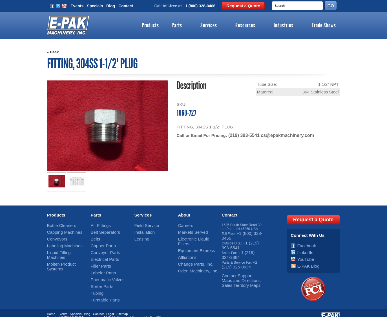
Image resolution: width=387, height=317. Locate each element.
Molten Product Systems (65, 255)
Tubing (96, 284)
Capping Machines (61, 231)
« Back (53, 52)
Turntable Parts (102, 290)
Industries (283, 25)
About (184, 215)
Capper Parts (101, 243)
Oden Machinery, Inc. (194, 261)
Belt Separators (102, 231)
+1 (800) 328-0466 (199, 6)
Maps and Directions (237, 272)
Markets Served (190, 231)
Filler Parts (99, 261)
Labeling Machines (61, 243)
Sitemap (122, 306)
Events (76, 6)
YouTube (304, 255)
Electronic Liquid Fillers (195, 237)
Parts (177, 25)
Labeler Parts (101, 266)
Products (150, 25)
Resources (245, 25)
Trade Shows (324, 25)
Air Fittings (99, 225)
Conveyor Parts (102, 249)
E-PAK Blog (306, 261)
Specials (95, 6)
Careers (184, 225)
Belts (94, 237)
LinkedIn (303, 249)
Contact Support (234, 268)
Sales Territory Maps (237, 276)
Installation (142, 231)
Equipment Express (192, 243)
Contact (125, 6)
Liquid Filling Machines (64, 249)
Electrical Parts (102, 255)
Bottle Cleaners (58, 225)
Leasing (140, 237)
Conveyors (55, 237)
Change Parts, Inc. (192, 255)
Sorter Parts (100, 278)
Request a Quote (243, 5)
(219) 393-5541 (242, 135)
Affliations (185, 249)
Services (208, 25)
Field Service (144, 225)
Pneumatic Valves (104, 272)
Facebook (304, 243)
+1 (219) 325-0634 (239, 259)
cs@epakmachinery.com (283, 135)
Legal (110, 306)
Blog (110, 6)
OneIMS (155, 310)
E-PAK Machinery (84, 310)
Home (51, 306)
